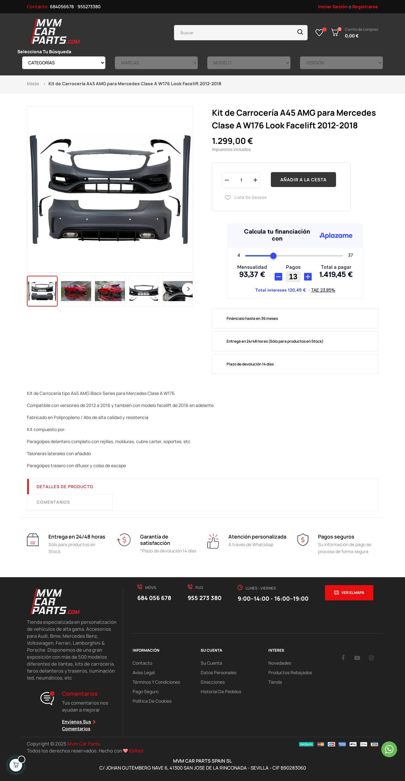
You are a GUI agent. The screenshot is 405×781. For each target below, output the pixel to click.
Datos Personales (218, 672)
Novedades (279, 663)
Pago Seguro (146, 691)
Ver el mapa (352, 592)
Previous (31, 289)
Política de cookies (152, 701)
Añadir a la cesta (303, 180)
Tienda (275, 682)
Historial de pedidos (221, 691)
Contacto (142, 663)
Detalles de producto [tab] (65, 486)
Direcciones (213, 682)
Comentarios (53, 502)
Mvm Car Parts (83, 743)
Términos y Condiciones (156, 682)
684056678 (62, 6)
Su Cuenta (211, 663)
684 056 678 (154, 598)
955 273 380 (204, 598)
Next (188, 289)
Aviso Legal (144, 672)
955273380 (89, 6)
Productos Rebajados (290, 672)
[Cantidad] (241, 179)
